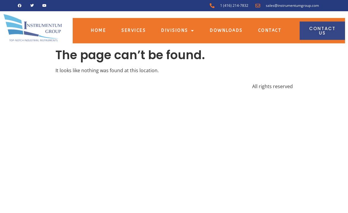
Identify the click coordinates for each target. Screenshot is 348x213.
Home (98, 28)
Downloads (226, 28)
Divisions (177, 29)
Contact (270, 28)
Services (133, 28)
